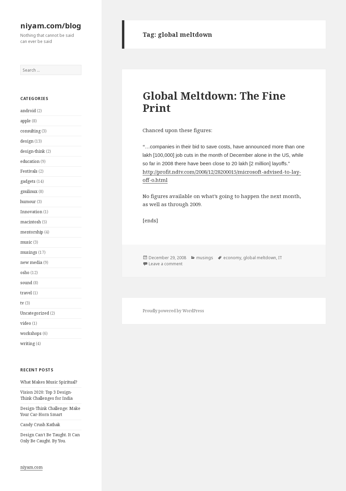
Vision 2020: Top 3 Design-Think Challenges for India (46, 395)
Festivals (29, 171)
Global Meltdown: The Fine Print (214, 102)
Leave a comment (165, 264)
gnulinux (29, 191)
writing (27, 343)
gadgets (27, 181)
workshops (31, 333)
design (26, 141)
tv (22, 303)
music (26, 242)
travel (26, 293)
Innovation (31, 212)
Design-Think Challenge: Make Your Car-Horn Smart (50, 411)
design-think (32, 151)
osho (24, 272)
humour (28, 201)
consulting (30, 131)
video (25, 323)
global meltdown (259, 258)
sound (26, 283)
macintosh (30, 222)
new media (31, 262)
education (30, 161)
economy (232, 258)
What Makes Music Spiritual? (48, 382)
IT (280, 258)
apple (25, 121)
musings (28, 252)
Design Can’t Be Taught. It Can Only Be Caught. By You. (50, 438)
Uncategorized (34, 313)
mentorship (31, 232)
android (28, 111)
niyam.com (31, 467)
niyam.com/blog (50, 25)
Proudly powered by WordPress (173, 311)
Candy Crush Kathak (40, 424)
